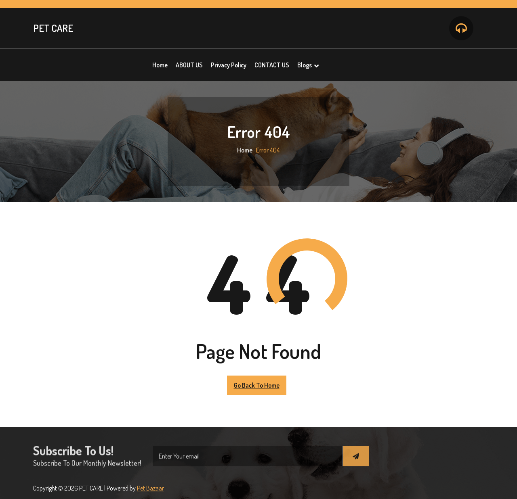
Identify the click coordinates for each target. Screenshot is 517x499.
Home (244, 150)
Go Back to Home (257, 385)
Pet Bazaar (150, 488)
